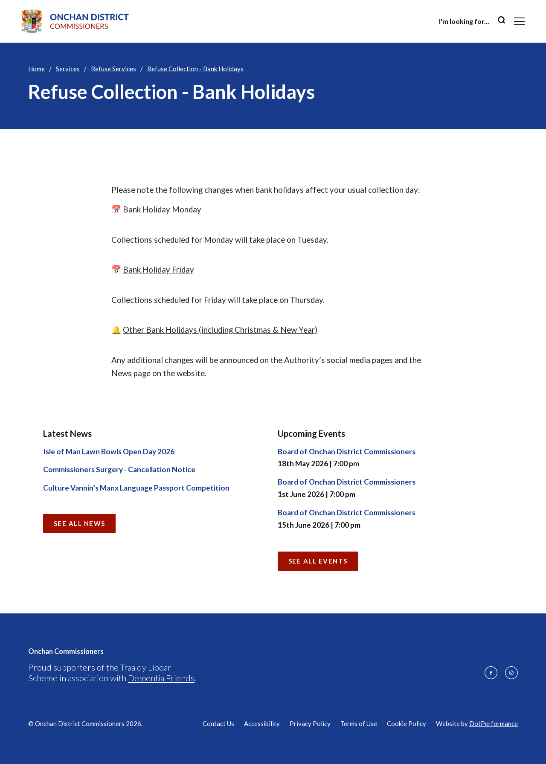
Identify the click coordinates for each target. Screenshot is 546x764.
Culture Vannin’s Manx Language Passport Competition (136, 487)
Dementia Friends (161, 678)
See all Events (318, 561)
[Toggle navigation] (519, 21)
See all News (79, 523)
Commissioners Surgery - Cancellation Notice (119, 469)
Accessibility (262, 723)
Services (68, 69)
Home (36, 69)
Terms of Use (358, 723)
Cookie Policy (406, 723)
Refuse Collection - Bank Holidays (195, 69)
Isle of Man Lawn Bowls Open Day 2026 (108, 451)
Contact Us (218, 723)
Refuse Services (113, 69)
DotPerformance (493, 723)
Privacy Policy (310, 723)
